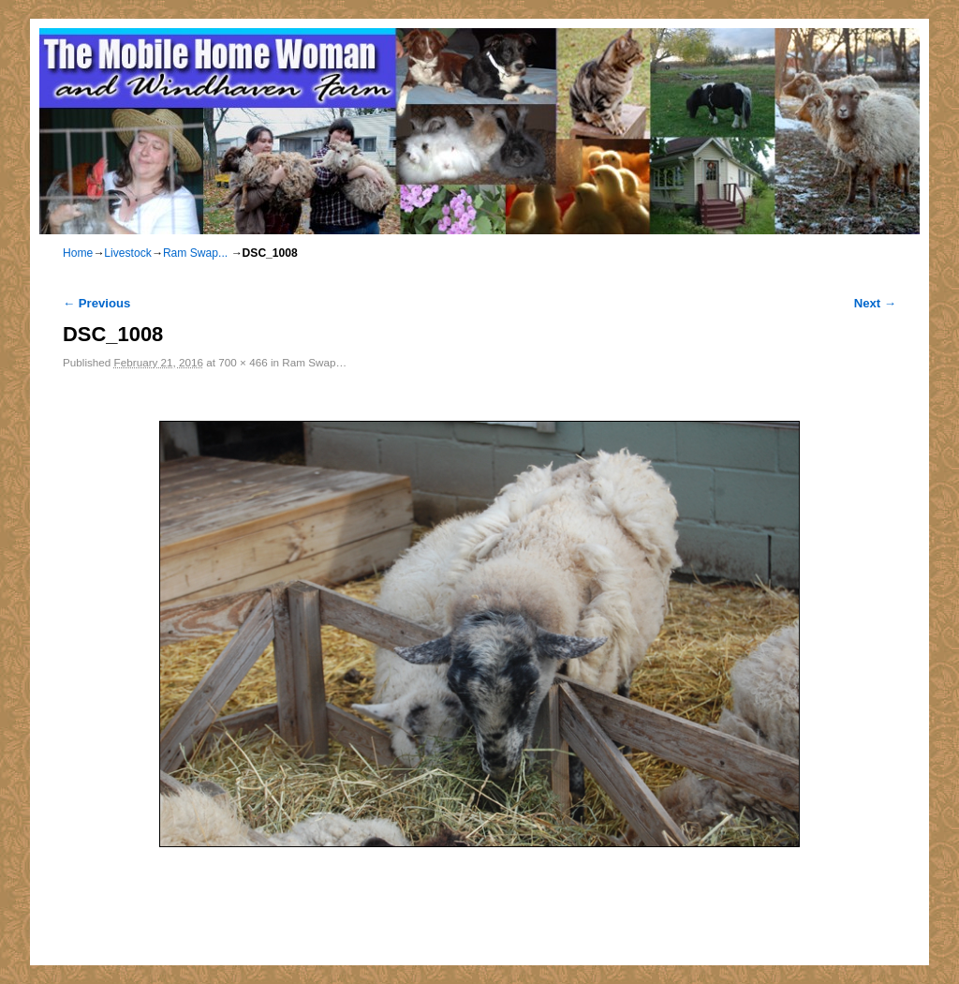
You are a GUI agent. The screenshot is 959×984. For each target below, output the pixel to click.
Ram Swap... (195, 253)
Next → (875, 303)
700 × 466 (242, 362)
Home (78, 253)
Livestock (127, 253)
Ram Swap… (314, 362)
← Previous (96, 303)
